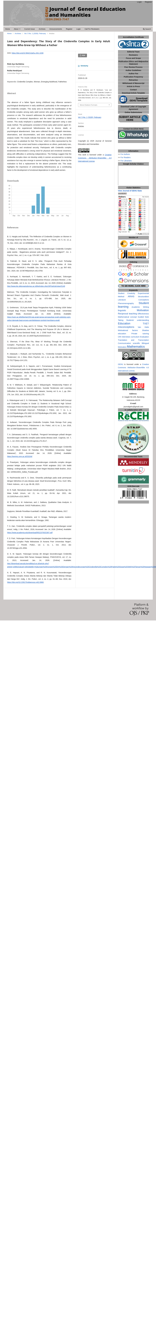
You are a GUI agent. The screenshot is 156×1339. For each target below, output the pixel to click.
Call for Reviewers (92, 29)
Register (69, 29)
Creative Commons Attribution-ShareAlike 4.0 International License (95, 158)
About (16, 29)
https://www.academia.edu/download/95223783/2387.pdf (30, 533)
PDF (83, 55)
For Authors (125, 154)
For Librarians (126, 161)
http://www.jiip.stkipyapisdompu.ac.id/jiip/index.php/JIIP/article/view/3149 (36, 286)
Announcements (55, 29)
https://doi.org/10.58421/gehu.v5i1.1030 (28, 53)
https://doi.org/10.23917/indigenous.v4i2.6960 (25, 582)
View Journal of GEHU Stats (130, 191)
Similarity (84, 66)
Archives (42, 29)
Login (78, 29)
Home (7, 29)
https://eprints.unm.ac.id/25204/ (19, 456)
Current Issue (29, 29)
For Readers (126, 157)
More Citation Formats (88, 105)
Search (147, 29)
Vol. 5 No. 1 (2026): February (35, 33)
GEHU (120, 364)
